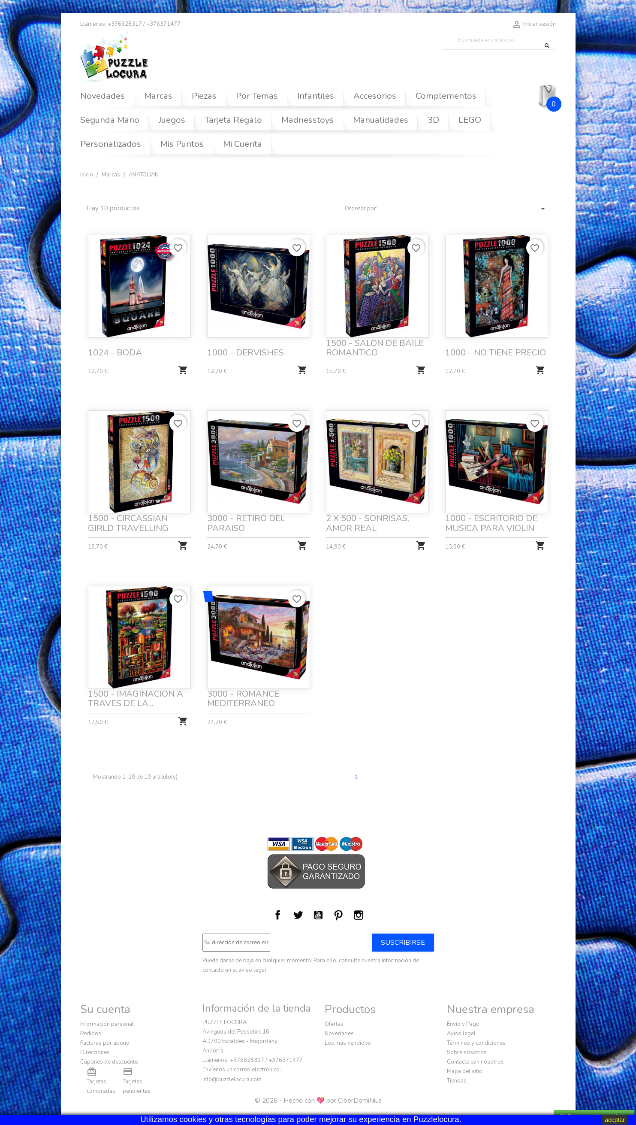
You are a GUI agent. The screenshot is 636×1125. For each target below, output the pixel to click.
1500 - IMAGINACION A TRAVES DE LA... (136, 696)
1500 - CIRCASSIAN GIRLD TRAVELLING (129, 521)
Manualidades (380, 120)
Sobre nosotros (467, 1052)
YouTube (318, 915)
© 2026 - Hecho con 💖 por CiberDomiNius (318, 1100)
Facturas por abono (105, 1043)
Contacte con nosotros (475, 1062)
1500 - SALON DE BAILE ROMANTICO (375, 347)
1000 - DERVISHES (245, 352)
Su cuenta (105, 1009)
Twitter (298, 915)
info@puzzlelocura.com (232, 1079)
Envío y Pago (463, 1024)
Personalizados (110, 144)
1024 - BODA (115, 352)
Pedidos (90, 1033)
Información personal (107, 1024)
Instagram (358, 915)
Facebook (277, 915)
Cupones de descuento (109, 1062)
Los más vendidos (348, 1043)
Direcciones (95, 1052)
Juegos (172, 120)
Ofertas (334, 1024)
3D (433, 120)
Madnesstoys (307, 120)
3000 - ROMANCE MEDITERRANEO (243, 696)
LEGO (469, 120)
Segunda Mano (109, 120)
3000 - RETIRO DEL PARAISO (246, 521)
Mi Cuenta (242, 144)
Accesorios (374, 96)
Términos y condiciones (476, 1043)
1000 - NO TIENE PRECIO (495, 352)
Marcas (158, 96)
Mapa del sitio (464, 1071)
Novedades (102, 96)
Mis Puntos (182, 144)
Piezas (204, 96)
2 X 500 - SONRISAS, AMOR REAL (367, 521)
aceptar (615, 1119)
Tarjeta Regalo (233, 120)
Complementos (446, 96)
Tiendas (457, 1081)
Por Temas (257, 96)
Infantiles (315, 96)
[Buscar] (498, 40)
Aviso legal (461, 1033)
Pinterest (338, 915)
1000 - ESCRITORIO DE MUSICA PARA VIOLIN (491, 521)
